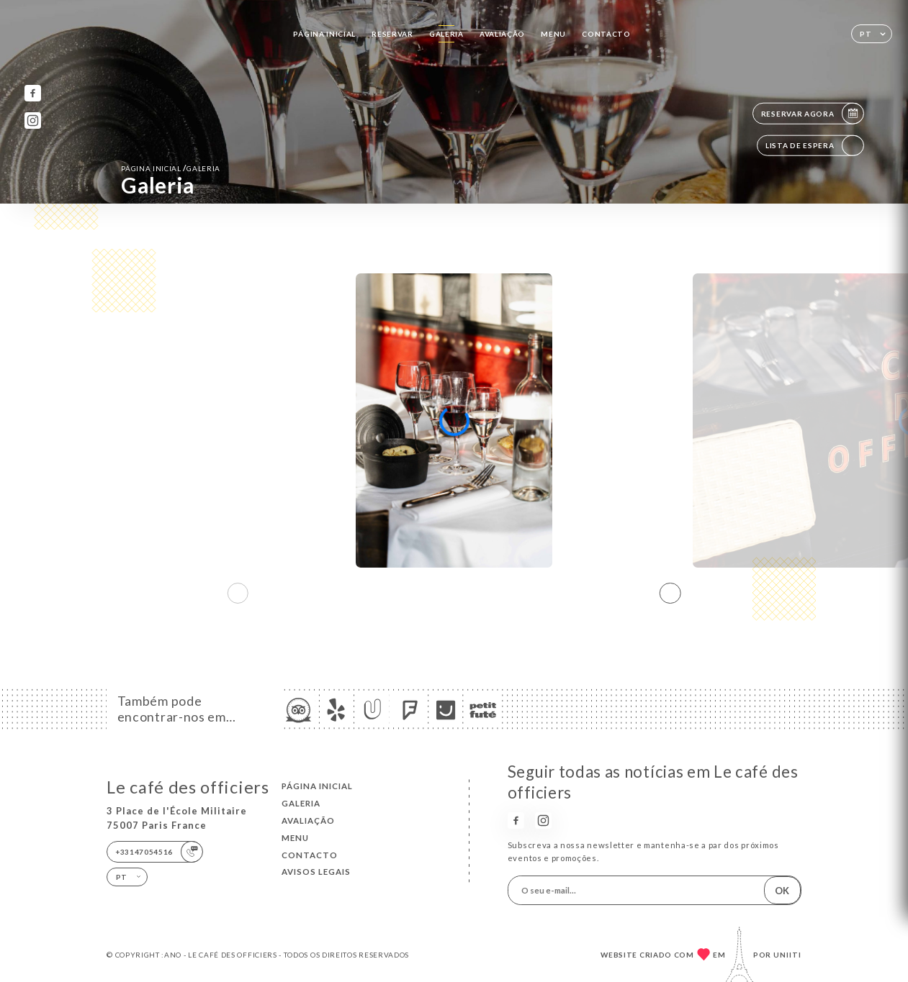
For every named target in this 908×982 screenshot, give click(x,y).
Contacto (606, 33)
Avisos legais (316, 871)
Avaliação (502, 33)
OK (782, 890)
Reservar (392, 33)
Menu (553, 33)
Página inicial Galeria (170, 168)
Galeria (446, 33)
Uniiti (787, 954)
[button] (670, 593)
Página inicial (324, 33)
